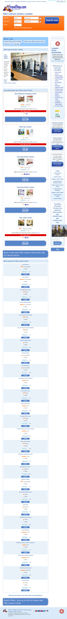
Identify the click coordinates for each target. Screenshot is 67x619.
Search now (52, 20)
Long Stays (17, 1)
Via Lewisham (25, 277)
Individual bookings (57, 123)
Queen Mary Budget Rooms (25, 492)
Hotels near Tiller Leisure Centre (34, 41)
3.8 (28, 230)
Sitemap (44, 1)
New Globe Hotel (25, 365)
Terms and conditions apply (57, 60)
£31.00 (25, 375)
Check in (6, 18)
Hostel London (57, 176)
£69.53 (25, 565)
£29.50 (25, 337)
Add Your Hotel (27, 609)
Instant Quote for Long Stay (57, 164)
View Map (16, 44)
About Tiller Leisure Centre (12, 41)
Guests (5, 24)
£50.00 (25, 464)
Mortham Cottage (25, 479)
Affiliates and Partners (18, 609)
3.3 (28, 200)
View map (35, 108)
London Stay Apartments (25, 302)
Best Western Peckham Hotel (25, 94)
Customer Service (31, 1)
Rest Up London (25, 127)
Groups (12, 1)
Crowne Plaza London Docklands (25, 555)
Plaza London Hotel (25, 403)
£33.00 (25, 388)
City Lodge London (25, 390)
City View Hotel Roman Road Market (25, 327)
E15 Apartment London (25, 466)
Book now (7, 1)
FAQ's (15, 611)
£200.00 (25, 590)
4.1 (28, 106)
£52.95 (25, 527)
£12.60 (25, 274)
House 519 (25, 504)
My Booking (23, 1)
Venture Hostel (25, 580)
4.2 (28, 169)
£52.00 (25, 502)
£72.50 (25, 577)
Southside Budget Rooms (25, 517)
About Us (10, 609)
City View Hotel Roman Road (25, 315)
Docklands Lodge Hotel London (25, 454)
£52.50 (25, 514)
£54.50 (25, 540)
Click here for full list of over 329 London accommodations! (25, 595)
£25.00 (25, 312)
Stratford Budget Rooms (25, 340)
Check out (6, 21)
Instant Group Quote (57, 147)
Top (57, 249)
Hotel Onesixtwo (25, 530)
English (60, 1)
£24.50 (25, 299)
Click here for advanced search (23, 27)
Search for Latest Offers (57, 130)
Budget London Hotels (57, 179)
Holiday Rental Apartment (25, 567)
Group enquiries (57, 138)
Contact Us (38, 1)
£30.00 (25, 362)
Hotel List (7, 44)
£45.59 (25, 438)
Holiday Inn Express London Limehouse (25, 542)
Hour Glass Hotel (25, 218)
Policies (19, 611)
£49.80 (25, 451)
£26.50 (25, 324)
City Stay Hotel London (25, 157)
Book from (25, 119)
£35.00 (25, 426)
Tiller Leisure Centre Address (6, 56)
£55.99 (25, 552)
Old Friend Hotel (25, 352)
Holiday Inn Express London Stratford (25, 428)
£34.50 (25, 400)
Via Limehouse (25, 264)
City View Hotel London (25, 187)
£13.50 (25, 287)
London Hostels (57, 198)
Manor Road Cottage (25, 441)
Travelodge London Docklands (25, 378)
